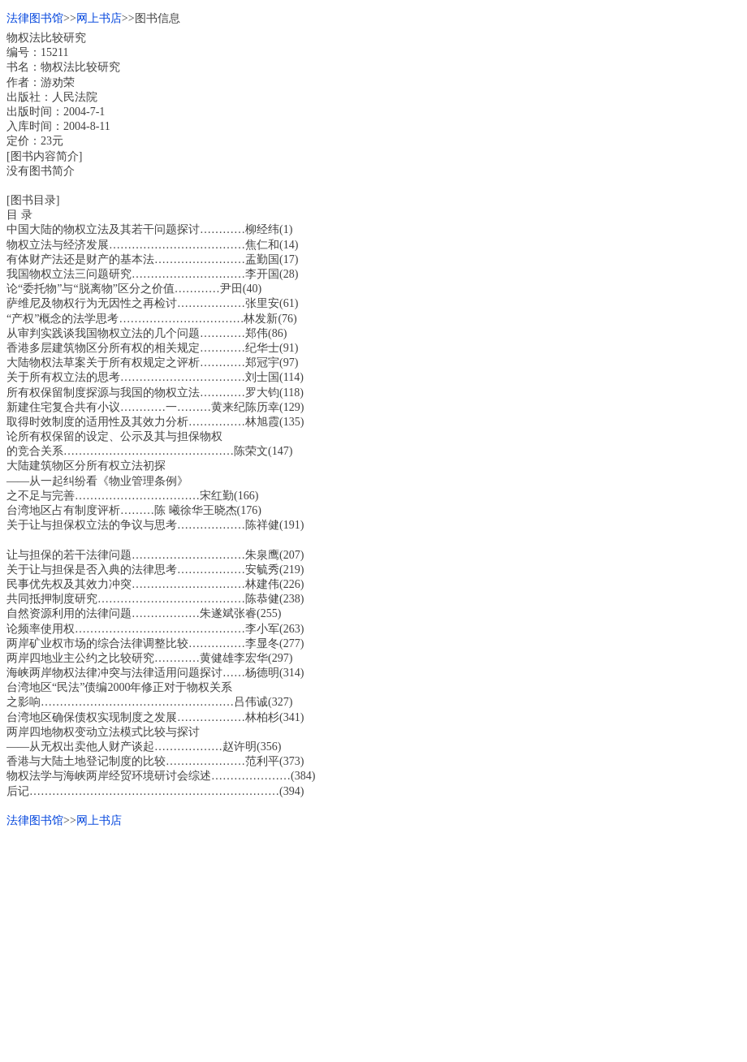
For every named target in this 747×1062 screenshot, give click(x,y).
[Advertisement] (373, 942)
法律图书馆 (34, 18)
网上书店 (99, 18)
